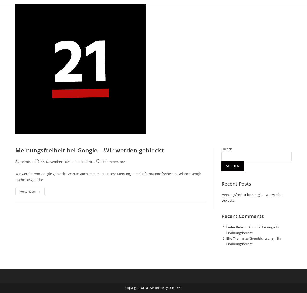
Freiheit (86, 161)
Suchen (226, 149)
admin (26, 161)
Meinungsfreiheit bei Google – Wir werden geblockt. (90, 150)
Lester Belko (235, 227)
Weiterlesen (32, 190)
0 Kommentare (113, 161)
